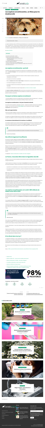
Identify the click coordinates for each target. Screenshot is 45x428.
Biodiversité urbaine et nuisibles (22, 311)
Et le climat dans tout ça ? (10, 64)
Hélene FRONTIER (9, 50)
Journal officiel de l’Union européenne (29, 248)
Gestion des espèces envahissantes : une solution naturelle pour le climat (19, 266)
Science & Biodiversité (14, 9)
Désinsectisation (22, 328)
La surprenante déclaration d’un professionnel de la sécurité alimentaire (34, 294)
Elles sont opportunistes (10, 59)
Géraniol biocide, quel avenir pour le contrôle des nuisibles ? (22, 331)
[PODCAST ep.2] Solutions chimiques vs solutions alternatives (15, 294)
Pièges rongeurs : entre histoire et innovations (22, 388)
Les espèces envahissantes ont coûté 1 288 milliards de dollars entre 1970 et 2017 (19, 63)
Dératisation (22, 385)
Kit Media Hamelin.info (5, 415)
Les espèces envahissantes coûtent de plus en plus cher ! (16, 262)
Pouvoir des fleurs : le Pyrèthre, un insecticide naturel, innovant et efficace (22, 350)
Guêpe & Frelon (9, 256)
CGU (36, 424)
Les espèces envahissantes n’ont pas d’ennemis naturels (15, 58)
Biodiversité (7, 9)
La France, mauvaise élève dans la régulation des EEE (14, 62)
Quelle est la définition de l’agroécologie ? (13, 264)
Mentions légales (40, 424)
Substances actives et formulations (22, 369)
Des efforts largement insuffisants (11, 61)
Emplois (3, 416)
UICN (15, 248)
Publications (4, 413)
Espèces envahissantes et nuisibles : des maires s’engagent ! (17, 260)
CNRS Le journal (10, 248)
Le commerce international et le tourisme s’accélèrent (14, 60)
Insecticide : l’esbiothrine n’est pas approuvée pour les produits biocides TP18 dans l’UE (24, 417)
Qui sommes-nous (5, 410)
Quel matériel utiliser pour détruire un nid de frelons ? (24, 408)
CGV (34, 424)
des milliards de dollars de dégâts (30, 87)
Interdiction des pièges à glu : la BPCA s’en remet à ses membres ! (24, 412)
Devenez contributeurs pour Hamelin (7, 412)
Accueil (6, 37)
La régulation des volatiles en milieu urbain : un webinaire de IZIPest (18, 267)
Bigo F (21, 370)
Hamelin (21, 313)
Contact (3, 418)
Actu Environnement (19, 248)
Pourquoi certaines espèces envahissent (12, 57)
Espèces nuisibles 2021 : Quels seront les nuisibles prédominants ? (18, 258)
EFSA (37, 248)
